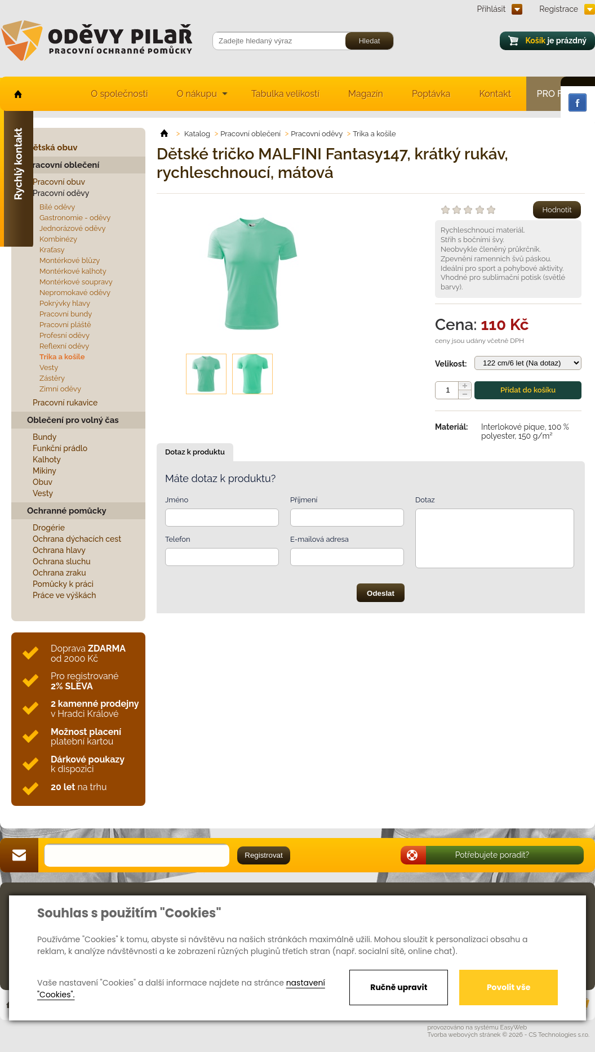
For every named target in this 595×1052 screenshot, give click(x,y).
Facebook (578, 102)
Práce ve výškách (64, 595)
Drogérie (49, 527)
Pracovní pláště (65, 324)
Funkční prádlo (60, 448)
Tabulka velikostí (285, 93)
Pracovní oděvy (61, 193)
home (17, 94)
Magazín (365, 93)
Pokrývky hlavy (64, 303)
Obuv (42, 482)
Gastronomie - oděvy (74, 217)
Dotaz (425, 500)
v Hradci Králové (95, 708)
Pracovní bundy (65, 314)
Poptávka (431, 93)
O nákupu (196, 93)
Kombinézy (58, 239)
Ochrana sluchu (62, 561)
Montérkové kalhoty (72, 271)
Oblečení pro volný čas (73, 420)
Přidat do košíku (528, 390)
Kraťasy (52, 250)
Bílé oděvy (57, 207)
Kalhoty (47, 459)
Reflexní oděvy (64, 346)
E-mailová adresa (319, 539)
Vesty (48, 367)
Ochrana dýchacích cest (77, 538)
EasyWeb (513, 1027)
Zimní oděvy (60, 389)
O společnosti (119, 93)
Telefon (177, 539)
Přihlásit (491, 9)
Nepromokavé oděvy (74, 292)
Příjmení (303, 500)
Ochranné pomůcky (66, 511)
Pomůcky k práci (63, 584)
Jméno (176, 500)
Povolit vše (508, 987)
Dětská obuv (52, 147)
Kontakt (495, 93)
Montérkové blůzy (69, 260)
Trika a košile (62, 357)
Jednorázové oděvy (72, 228)
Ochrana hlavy (59, 550)
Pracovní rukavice (65, 402)
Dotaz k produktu (195, 452)
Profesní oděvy (64, 335)
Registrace (558, 9)
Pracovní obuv (59, 181)
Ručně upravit (398, 987)
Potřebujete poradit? (492, 854)
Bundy (45, 437)
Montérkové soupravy (76, 282)
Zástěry (52, 378)
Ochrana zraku (59, 572)
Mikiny (44, 470)
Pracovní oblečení (63, 165)
